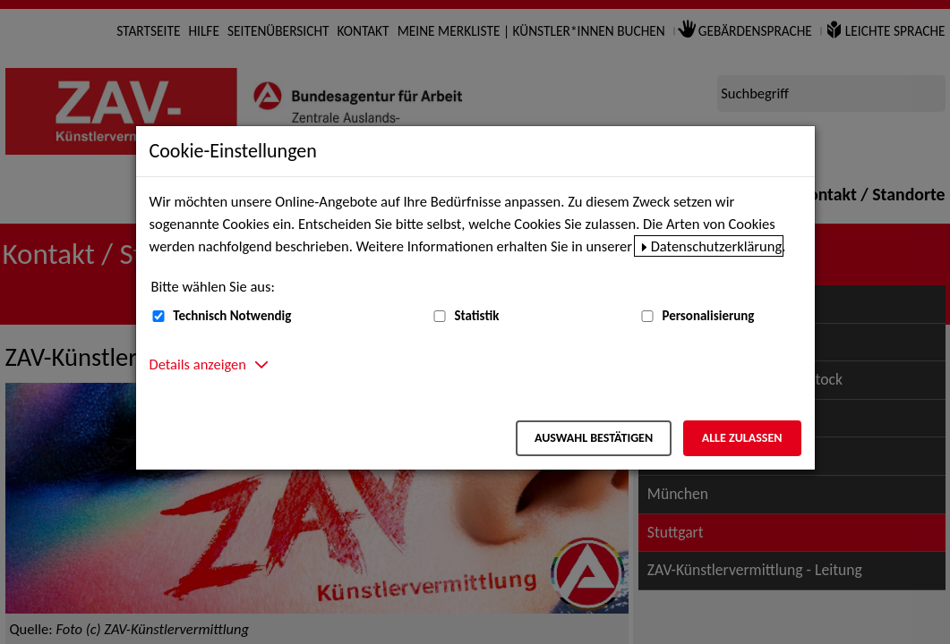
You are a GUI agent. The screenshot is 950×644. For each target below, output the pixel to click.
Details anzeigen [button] (198, 364)
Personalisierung (708, 316)
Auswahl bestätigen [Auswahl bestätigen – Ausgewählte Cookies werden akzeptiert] (594, 437)
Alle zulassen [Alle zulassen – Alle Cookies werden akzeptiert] (742, 437)
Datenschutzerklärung (717, 246)
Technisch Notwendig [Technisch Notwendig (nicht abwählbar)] (232, 316)
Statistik (476, 316)
